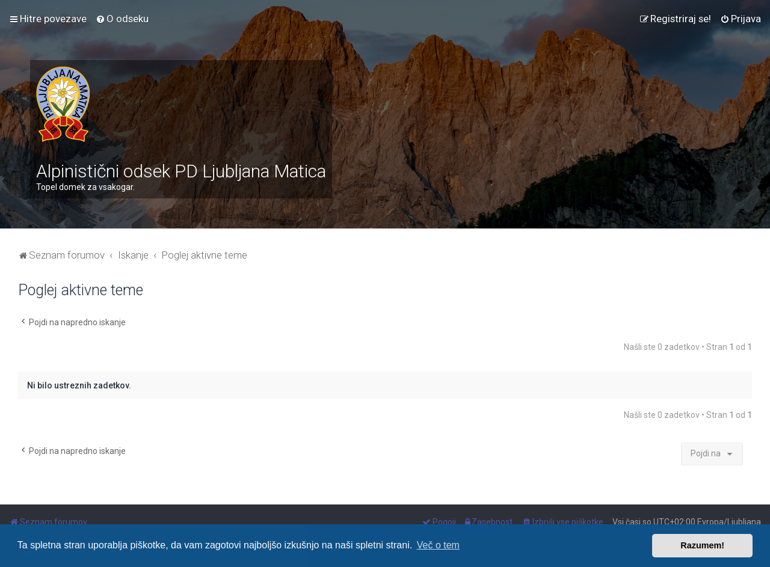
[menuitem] (122, 18)
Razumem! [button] (702, 545)
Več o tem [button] (438, 545)
